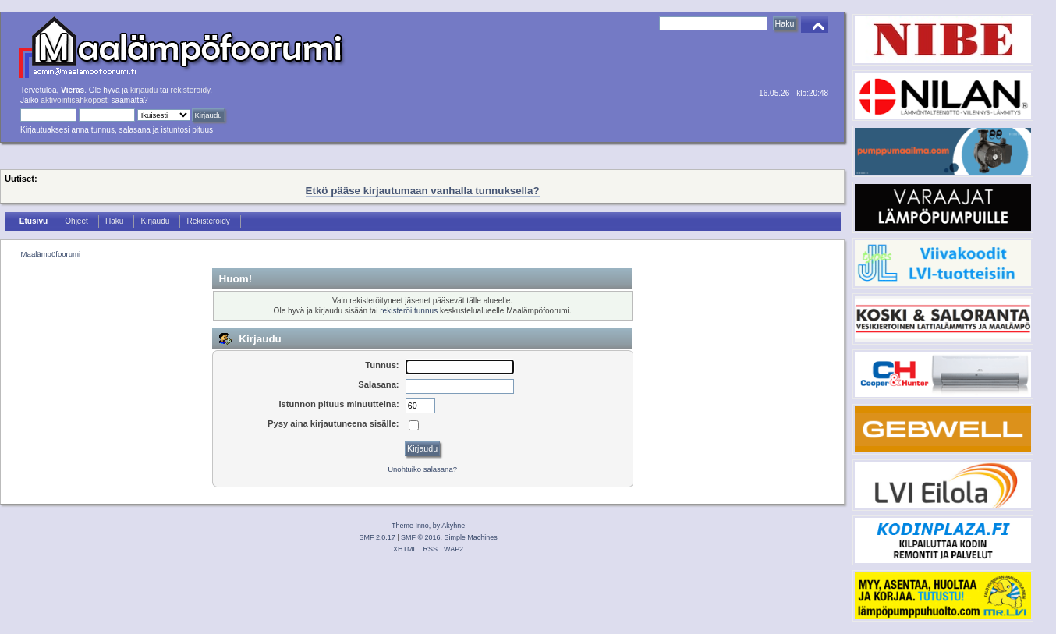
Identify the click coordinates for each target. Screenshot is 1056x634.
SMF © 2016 (420, 537)
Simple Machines (470, 537)
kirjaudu (144, 90)
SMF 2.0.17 (377, 537)
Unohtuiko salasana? (422, 469)
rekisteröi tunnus (409, 310)
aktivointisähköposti (74, 100)
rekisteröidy (191, 90)
